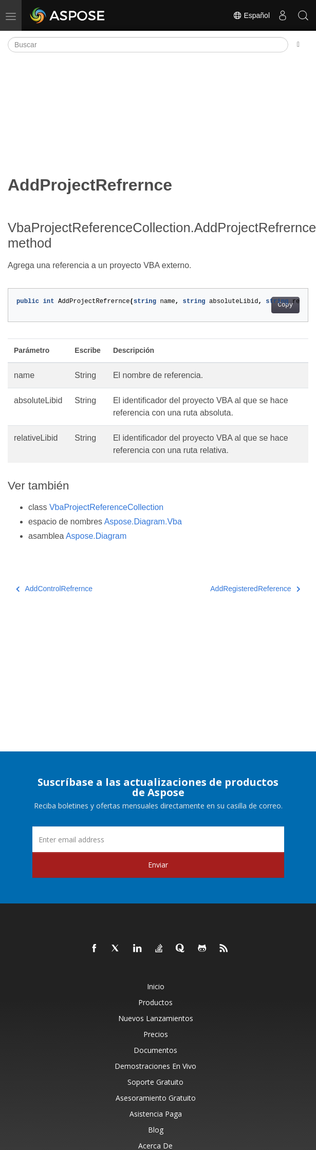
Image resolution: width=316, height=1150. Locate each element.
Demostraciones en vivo (155, 1066)
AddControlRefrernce (54, 589)
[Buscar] (148, 44)
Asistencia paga (155, 1114)
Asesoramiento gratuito (156, 1098)
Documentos (155, 1050)
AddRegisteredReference (255, 589)
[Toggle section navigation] (298, 45)
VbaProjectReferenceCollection (106, 507)
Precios (155, 1034)
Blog (155, 1130)
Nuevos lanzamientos (155, 1018)
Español (251, 15)
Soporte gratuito (155, 1082)
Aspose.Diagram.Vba (143, 521)
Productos (155, 1002)
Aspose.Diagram (96, 536)
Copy (285, 305)
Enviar (158, 865)
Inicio (155, 986)
